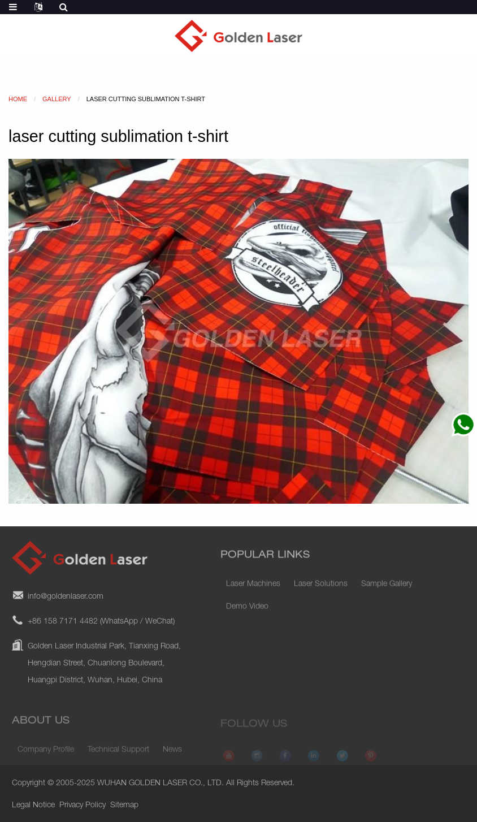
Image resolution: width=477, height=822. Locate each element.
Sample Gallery (386, 591)
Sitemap (124, 806)
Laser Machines (253, 591)
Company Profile (46, 755)
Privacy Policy (82, 806)
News (172, 755)
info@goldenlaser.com (65, 607)
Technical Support (118, 755)
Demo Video (247, 613)
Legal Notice (33, 806)
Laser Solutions (321, 591)
